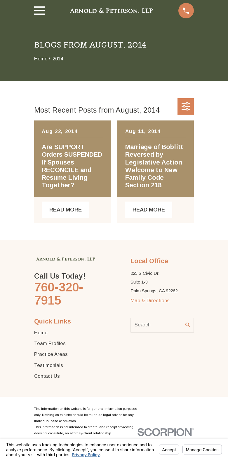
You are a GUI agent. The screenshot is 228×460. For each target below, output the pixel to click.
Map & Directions (150, 300)
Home (41, 332)
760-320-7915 (58, 293)
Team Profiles (50, 343)
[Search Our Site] (187, 325)
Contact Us (47, 376)
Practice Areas (51, 354)
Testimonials (48, 365)
